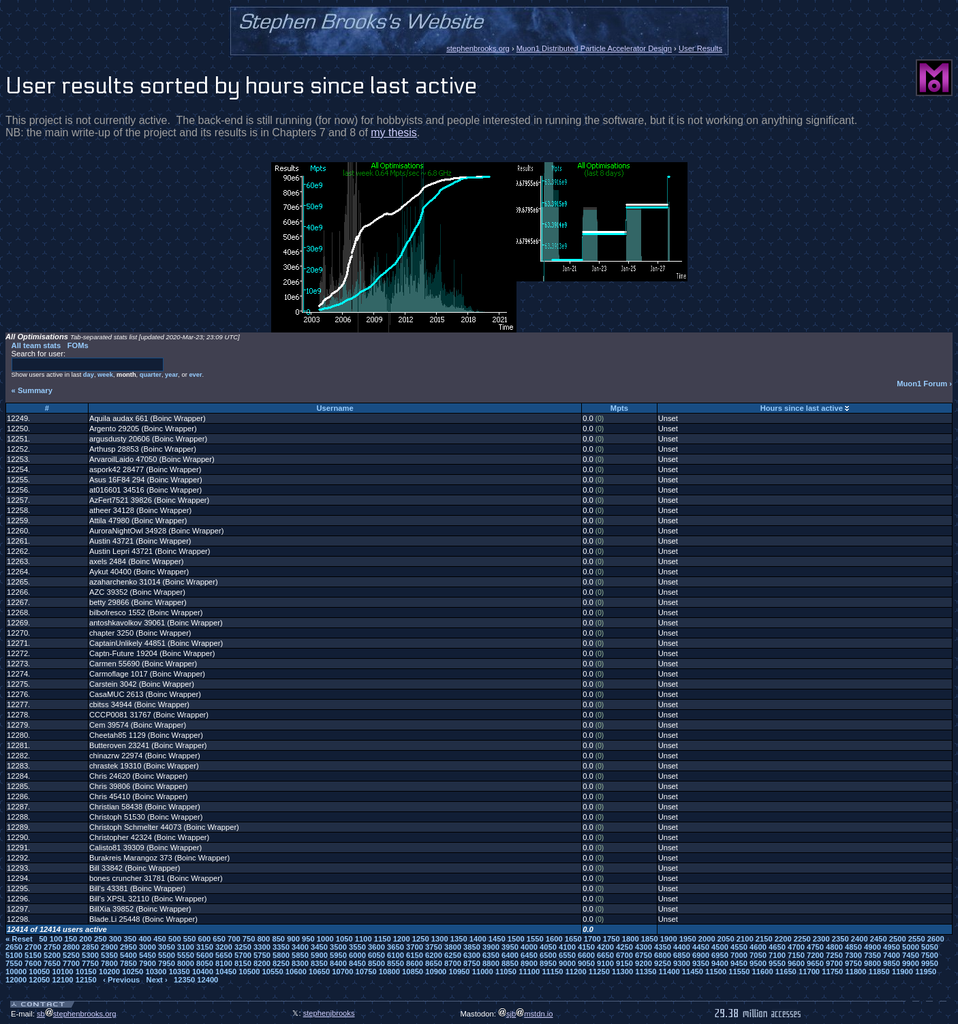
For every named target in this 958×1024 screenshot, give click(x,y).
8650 (433, 963)
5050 (929, 947)
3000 (147, 947)
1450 (497, 939)
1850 (649, 939)
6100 (395, 955)
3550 (357, 947)
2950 (128, 947)
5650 (223, 955)
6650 (605, 955)
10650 (319, 971)
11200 (576, 971)
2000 (706, 939)
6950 (719, 955)
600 (204, 939)
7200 (815, 955)
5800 (281, 955)
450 (159, 939)
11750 (832, 971)
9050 (586, 963)
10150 (86, 971)
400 (144, 939)
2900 (109, 947)
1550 (535, 939)
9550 (777, 963)
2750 (52, 947)
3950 (510, 947)
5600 (204, 955)
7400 (891, 955)
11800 (855, 971)
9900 (910, 963)
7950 (166, 963)
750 (249, 939)
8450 (357, 963)
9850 (891, 963)
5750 (262, 955)
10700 (342, 971)
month (126, 374)
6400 (510, 955)
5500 (166, 955)
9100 (605, 963)
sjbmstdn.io (525, 1014)
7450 (910, 955)
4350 (662, 947)
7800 (109, 963)
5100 (13, 955)
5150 (33, 955)
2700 (33, 947)
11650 (786, 971)
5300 (90, 955)
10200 (109, 971)
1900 (668, 939)
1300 (439, 939)
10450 (225, 971)
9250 (662, 963)
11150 (552, 971)
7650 (52, 963)
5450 (147, 955)
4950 (891, 947)
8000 (185, 963)
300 (115, 939)
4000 (529, 947)
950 (308, 939)
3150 (204, 947)
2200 (783, 939)
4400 (681, 947)
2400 (859, 939)
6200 (433, 955)
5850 (300, 955)
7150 (796, 955)
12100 (62, 980)
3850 (471, 947)
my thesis (394, 132)
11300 (622, 971)
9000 (567, 963)
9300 (681, 963)
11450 (692, 971)
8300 (300, 963)
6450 (529, 955)
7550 (13, 963)
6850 (681, 955)
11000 (482, 971)
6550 (567, 955)
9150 (624, 963)
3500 (338, 947)
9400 (719, 963)
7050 (758, 955)
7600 (33, 963)
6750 (643, 955)
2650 (13, 947)
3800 (452, 947)
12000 (16, 980)
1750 (611, 939)
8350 (319, 963)
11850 (879, 971)
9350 (700, 963)
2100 (745, 939)
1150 (382, 939)
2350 (840, 939)
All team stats (36, 345)
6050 (376, 955)
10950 (458, 971)
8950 (548, 963)
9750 (853, 963)
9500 (758, 963)
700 (234, 939)
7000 (738, 955)
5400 (128, 955)
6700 (624, 955)
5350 (109, 955)
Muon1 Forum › (924, 383)
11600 (762, 971)
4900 (872, 947)
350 (130, 939)
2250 (802, 939)
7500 (929, 955)
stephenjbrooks (329, 1013)
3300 (262, 947)
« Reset (19, 939)
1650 (573, 939)
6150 (414, 955)
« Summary (32, 390)
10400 (202, 971)
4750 (815, 947)
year (171, 374)
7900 (147, 963)
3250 (242, 947)
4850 (853, 947)
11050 (505, 971)
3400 (300, 947)
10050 (39, 971)
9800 (872, 963)
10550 (272, 971)
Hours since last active (801, 408)
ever (195, 374)
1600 (554, 939)
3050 (166, 947)
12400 (207, 980)
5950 (338, 955)
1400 (477, 939)
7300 (853, 955)
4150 (586, 947)
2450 (878, 939)
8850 (510, 963)
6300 (471, 955)
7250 (834, 955)
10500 (249, 971)
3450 (319, 947)
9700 (834, 963)
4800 (834, 947)
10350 (179, 971)
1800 (630, 939)
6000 (357, 955)
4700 (796, 947)
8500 (376, 963)
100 (56, 939)
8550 (395, 963)
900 (293, 939)
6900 (700, 955)
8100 (223, 963)
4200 (605, 947)
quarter (150, 374)
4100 (567, 947)
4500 (719, 947)
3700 (414, 947)
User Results (700, 48)
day (88, 374)
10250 (132, 971)
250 (100, 939)
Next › (157, 980)
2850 (90, 947)
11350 (645, 971)
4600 (758, 947)
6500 (548, 955)
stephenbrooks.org (478, 48)
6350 (490, 955)
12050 (39, 980)
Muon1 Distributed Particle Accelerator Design (594, 48)
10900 (435, 971)
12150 (86, 980)
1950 (687, 939)
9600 (796, 963)
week (105, 374)
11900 (902, 971)
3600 (376, 947)
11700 (809, 971)
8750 (471, 963)
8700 (452, 963)
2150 (764, 939)
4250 (624, 947)
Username (335, 408)
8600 (414, 963)
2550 (916, 939)
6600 (586, 955)
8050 (204, 963)
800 (264, 939)
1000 (325, 939)
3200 (223, 947)
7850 (128, 963)
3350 (281, 947)
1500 (516, 939)
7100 (777, 955)
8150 (242, 963)
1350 (458, 939)
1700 (592, 939)
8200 (262, 963)
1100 (363, 939)
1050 (344, 939)
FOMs (78, 345)
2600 (935, 939)
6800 (662, 955)
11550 (739, 971)
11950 (925, 971)
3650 (395, 947)
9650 (815, 963)
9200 (643, 963)
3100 (185, 947)
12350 (184, 980)
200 (85, 939)
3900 (490, 947)
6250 (452, 955)
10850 (412, 971)
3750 (433, 947)
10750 (366, 971)
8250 (281, 963)
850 (278, 939)
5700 (242, 955)
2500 (897, 939)
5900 (319, 955)
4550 (738, 947)
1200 (401, 939)
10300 (155, 971)
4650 (777, 947)
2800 (71, 947)
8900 (529, 963)
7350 (872, 955)
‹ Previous (121, 980)
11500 (715, 971)
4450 (700, 947)
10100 (62, 971)
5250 (71, 955)
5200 (52, 955)
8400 (338, 963)
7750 (90, 963)
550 (189, 939)
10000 (16, 971)
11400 (669, 971)
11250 (599, 971)
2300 (821, 939)
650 (219, 939)
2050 (726, 939)
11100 (529, 971)
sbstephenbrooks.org (77, 1014)
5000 (910, 947)
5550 (185, 955)
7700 (71, 963)
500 (174, 939)
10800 (389, 971)
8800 (490, 963)
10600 (296, 971)
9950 (929, 963)
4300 (643, 947)
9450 (738, 963)
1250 (420, 939)
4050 (548, 947)
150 (70, 939)
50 (43, 939)
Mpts (619, 408)
